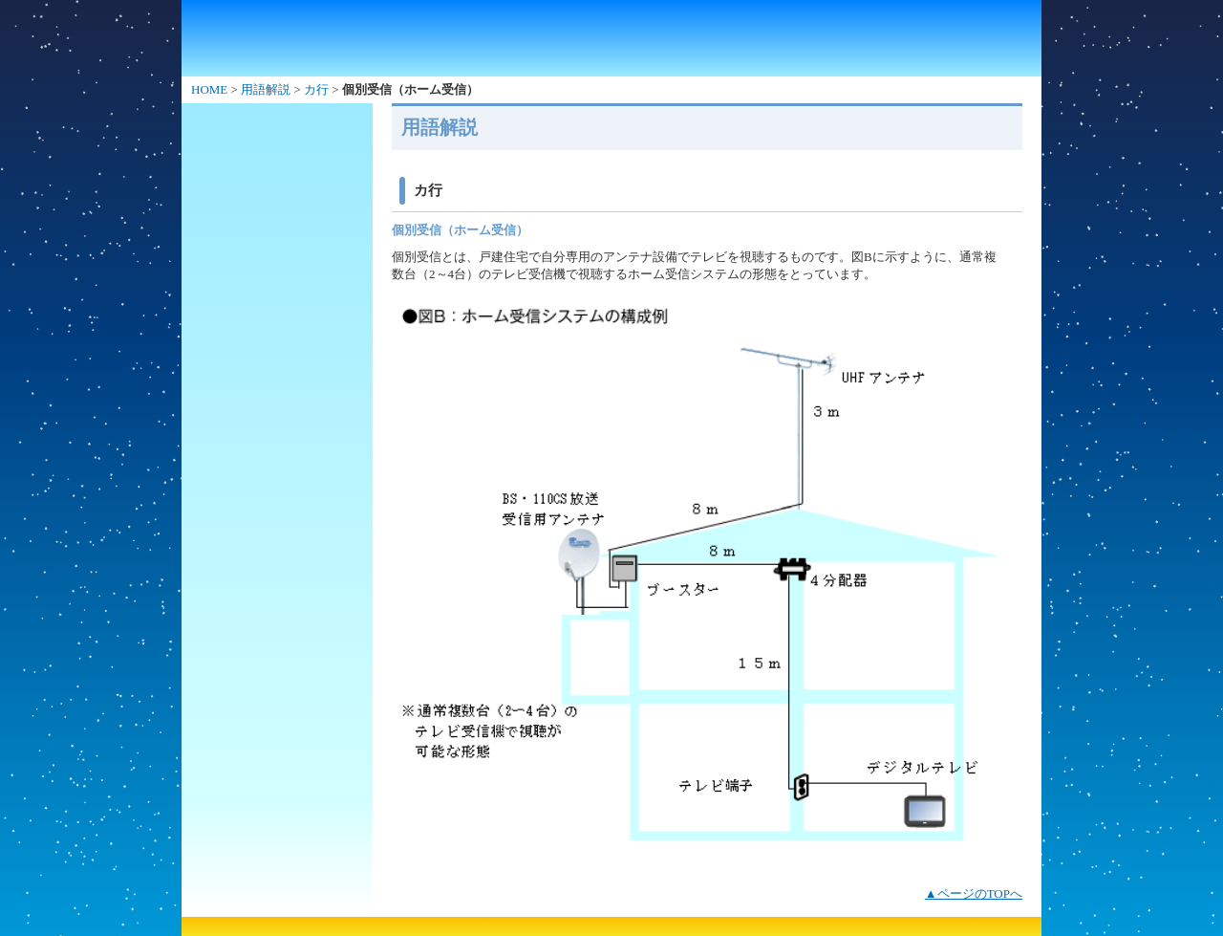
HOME (209, 89)
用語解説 (265, 89)
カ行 (316, 89)
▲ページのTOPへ (973, 893)
